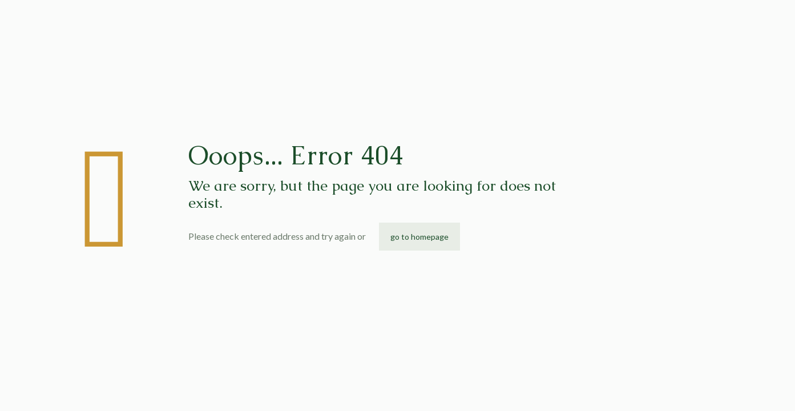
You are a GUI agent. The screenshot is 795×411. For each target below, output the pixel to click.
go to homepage (419, 236)
